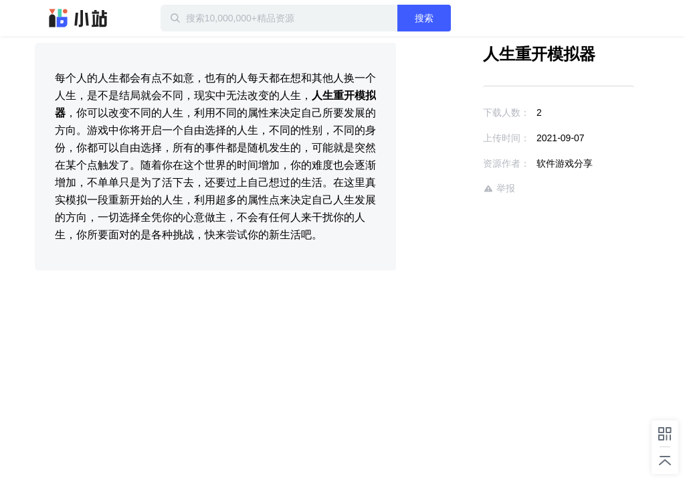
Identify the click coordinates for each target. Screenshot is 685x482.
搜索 (424, 18)
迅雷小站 (78, 18)
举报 (499, 188)
